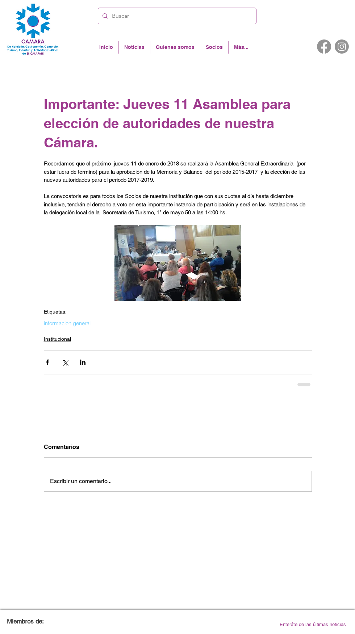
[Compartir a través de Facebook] (47, 362)
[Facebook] (324, 46)
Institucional (57, 339)
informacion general (67, 323)
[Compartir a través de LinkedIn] (82, 362)
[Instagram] (342, 46)
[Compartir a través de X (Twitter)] (65, 362)
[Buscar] (176, 16)
